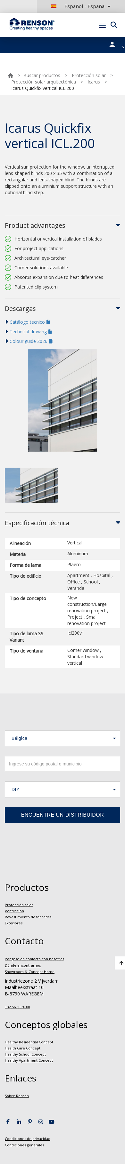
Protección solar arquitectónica (43, 82)
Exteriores (13, 923)
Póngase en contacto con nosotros (34, 958)
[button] (62, 738)
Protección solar (89, 75)
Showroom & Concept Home (29, 971)
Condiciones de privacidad (27, 1138)
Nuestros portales (115, 43)
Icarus (94, 82)
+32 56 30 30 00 (17, 1006)
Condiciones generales (24, 1145)
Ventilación (14, 910)
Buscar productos (41, 75)
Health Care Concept (22, 1048)
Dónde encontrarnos (23, 965)
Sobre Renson (17, 1095)
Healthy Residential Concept (29, 1042)
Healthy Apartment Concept (29, 1060)
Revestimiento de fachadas (28, 917)
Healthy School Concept (25, 1054)
